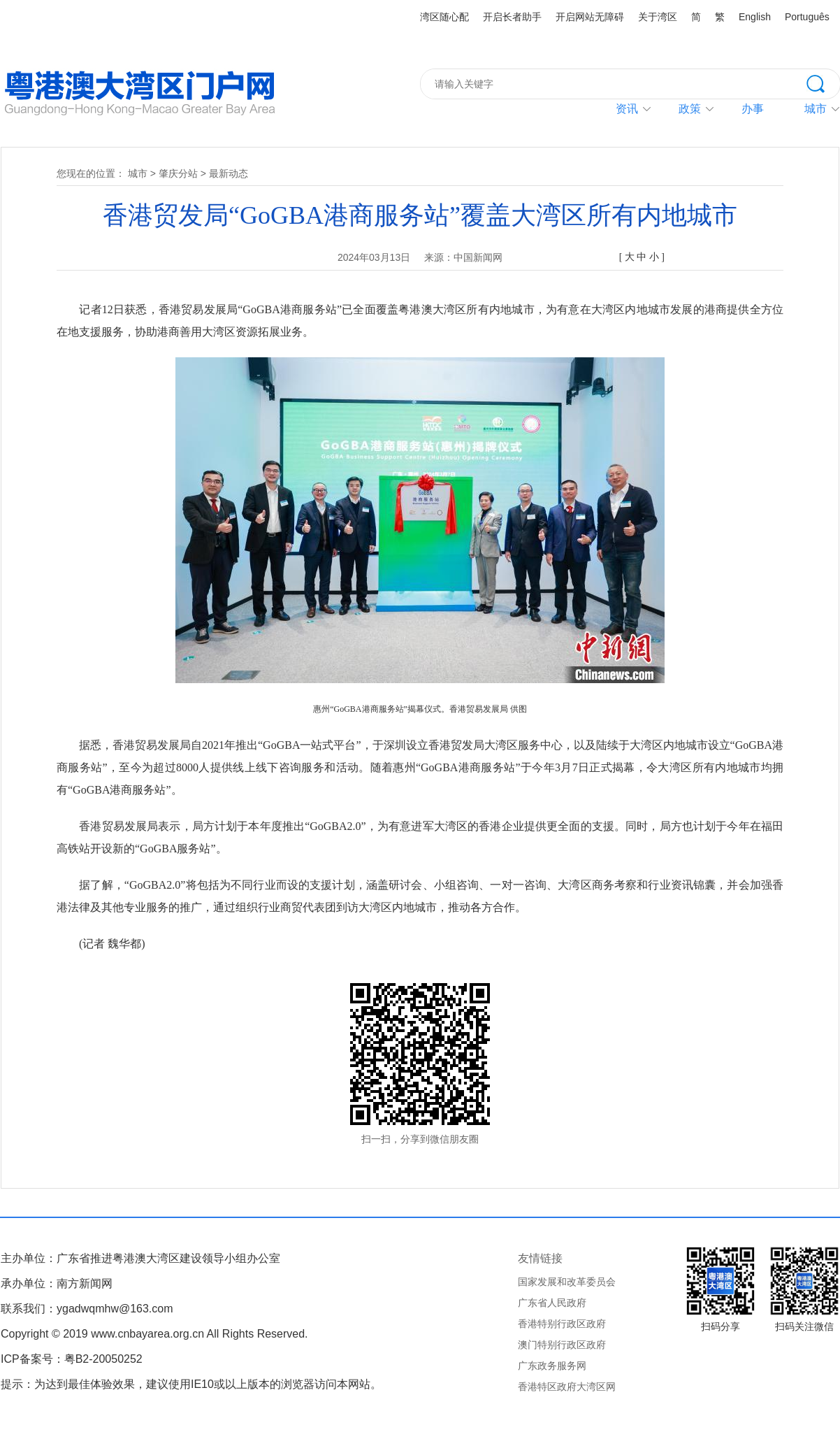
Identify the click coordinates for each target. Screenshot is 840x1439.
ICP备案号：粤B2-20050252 (72, 1359)
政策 (690, 109)
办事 (752, 109)
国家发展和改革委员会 (567, 1281)
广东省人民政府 (552, 1302)
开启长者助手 (512, 16)
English (755, 16)
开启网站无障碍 (590, 16)
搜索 (823, 82)
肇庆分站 (178, 173)
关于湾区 (657, 16)
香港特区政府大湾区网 (567, 1386)
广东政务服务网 (552, 1365)
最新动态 (228, 173)
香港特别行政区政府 (562, 1323)
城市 (137, 173)
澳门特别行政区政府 (562, 1344)
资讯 (627, 109)
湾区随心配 (444, 16)
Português (807, 16)
